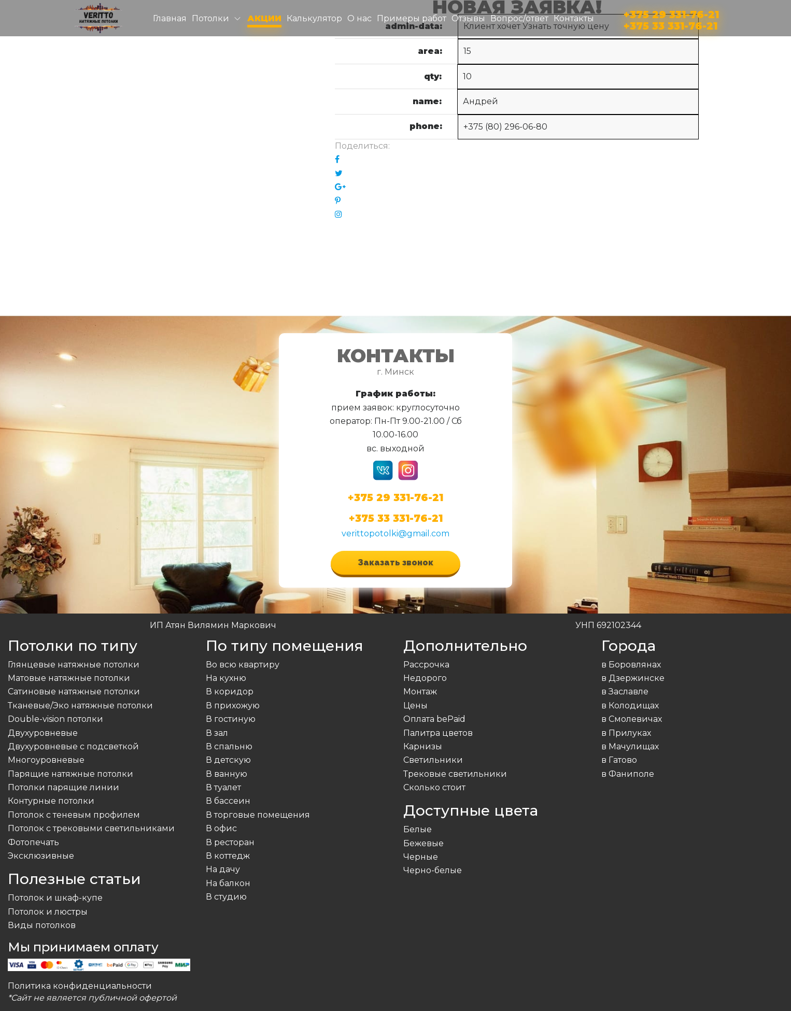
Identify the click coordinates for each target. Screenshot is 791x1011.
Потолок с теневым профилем (74, 815)
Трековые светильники (455, 774)
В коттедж (228, 856)
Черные (420, 857)
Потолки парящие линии (63, 787)
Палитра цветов (438, 733)
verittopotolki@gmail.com (395, 533)
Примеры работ (411, 18)
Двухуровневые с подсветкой (73, 746)
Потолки (210, 18)
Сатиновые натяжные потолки (74, 691)
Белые (417, 829)
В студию (226, 897)
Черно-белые (432, 870)
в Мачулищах (630, 746)
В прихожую (233, 705)
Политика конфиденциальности (80, 986)
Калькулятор (314, 18)
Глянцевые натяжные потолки (73, 665)
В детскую (228, 760)
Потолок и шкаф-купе (55, 898)
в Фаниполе (627, 774)
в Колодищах (630, 705)
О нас (359, 18)
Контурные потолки (51, 801)
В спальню (229, 746)
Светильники (433, 760)
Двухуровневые (43, 733)
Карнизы (422, 746)
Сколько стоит (434, 787)
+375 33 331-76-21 (670, 24)
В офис (221, 828)
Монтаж (420, 691)
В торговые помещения (258, 815)
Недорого (425, 678)
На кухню (226, 678)
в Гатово (619, 760)
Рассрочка (426, 665)
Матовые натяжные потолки (69, 678)
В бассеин (228, 801)
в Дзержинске (633, 678)
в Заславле (624, 691)
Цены (415, 705)
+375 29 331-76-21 (671, 13)
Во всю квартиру (242, 665)
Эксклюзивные (41, 856)
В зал (217, 733)
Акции (264, 18)
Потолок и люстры (48, 912)
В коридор (229, 691)
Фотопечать (33, 842)
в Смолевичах (631, 719)
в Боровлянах (631, 665)
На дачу (223, 869)
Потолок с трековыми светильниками (91, 828)
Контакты (574, 18)
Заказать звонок (395, 562)
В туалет (223, 787)
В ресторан (230, 842)
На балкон (228, 883)
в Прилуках (626, 733)
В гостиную (231, 719)
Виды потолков (42, 925)
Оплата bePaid (434, 719)
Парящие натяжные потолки (70, 774)
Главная (170, 18)
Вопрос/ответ (519, 18)
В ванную (226, 774)
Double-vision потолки (55, 719)
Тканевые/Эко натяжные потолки (80, 705)
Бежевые (423, 843)
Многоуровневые (46, 760)
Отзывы (468, 18)
